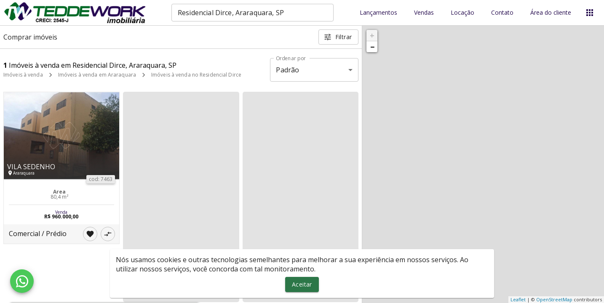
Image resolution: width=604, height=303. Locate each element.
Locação (462, 12)
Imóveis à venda (23, 74)
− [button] (372, 47)
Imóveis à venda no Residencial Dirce (196, 74)
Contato (502, 12)
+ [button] (372, 35)
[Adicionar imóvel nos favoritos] (90, 234)
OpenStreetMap (554, 299)
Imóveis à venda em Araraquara (97, 74)
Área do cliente (550, 12)
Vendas (424, 12)
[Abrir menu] (590, 13)
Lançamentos (378, 12)
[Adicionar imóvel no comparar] (108, 234)
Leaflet (518, 299)
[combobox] (252, 12)
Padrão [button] (287, 69)
